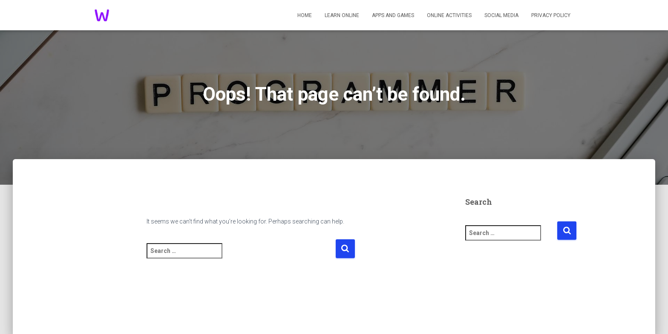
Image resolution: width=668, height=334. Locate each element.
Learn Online (342, 15)
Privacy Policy (550, 15)
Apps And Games (393, 15)
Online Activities (449, 15)
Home (304, 15)
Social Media (501, 15)
